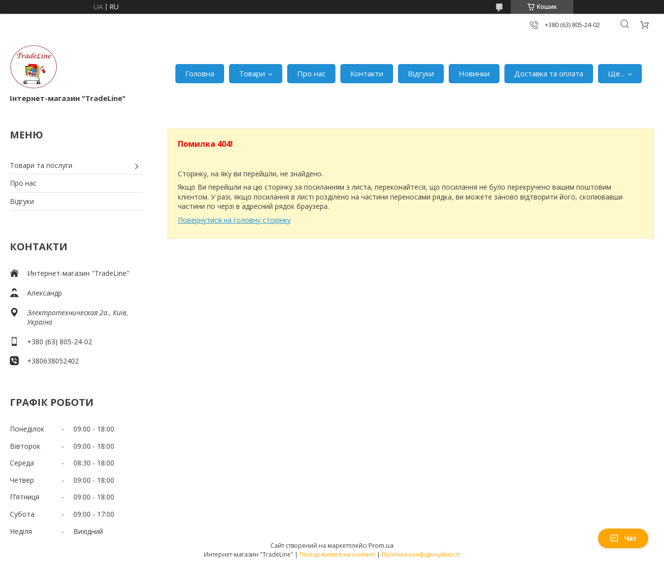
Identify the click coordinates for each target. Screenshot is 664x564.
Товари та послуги (41, 165)
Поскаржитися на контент (337, 554)
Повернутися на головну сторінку (234, 220)
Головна (199, 73)
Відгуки (421, 73)
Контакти (366, 73)
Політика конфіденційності (421, 554)
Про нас (311, 73)
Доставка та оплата (548, 73)
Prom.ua (381, 545)
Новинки (474, 73)
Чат (623, 538)
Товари (252, 73)
